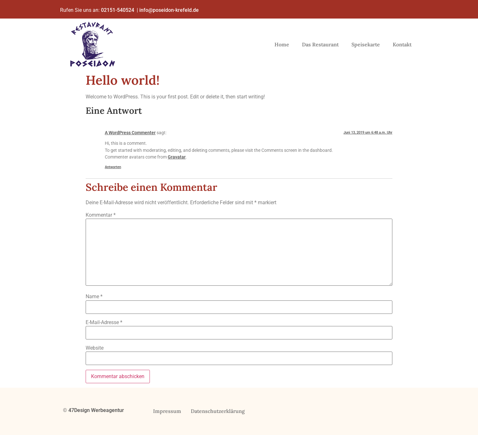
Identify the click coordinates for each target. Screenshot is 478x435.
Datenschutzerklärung (218, 411)
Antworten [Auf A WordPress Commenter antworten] (113, 167)
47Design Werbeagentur (96, 410)
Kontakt (402, 44)
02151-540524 (117, 10)
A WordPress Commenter (130, 133)
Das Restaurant (320, 44)
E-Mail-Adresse (104, 322)
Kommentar (101, 215)
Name (94, 296)
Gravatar (177, 157)
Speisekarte (365, 44)
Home (281, 44)
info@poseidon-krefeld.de (169, 10)
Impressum (167, 411)
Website (95, 348)
